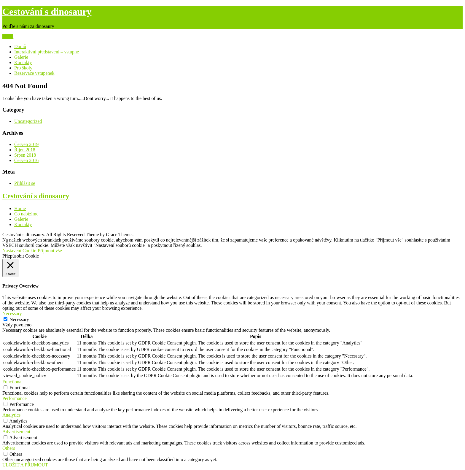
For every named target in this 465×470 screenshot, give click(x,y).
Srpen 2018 (25, 155)
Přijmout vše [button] (50, 250)
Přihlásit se (24, 183)
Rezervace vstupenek (34, 73)
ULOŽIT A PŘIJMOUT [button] (25, 464)
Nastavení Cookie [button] (19, 250)
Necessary (19, 319)
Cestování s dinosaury (47, 11)
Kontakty (23, 62)
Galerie (21, 57)
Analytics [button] (11, 414)
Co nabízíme (26, 213)
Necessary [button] (12, 313)
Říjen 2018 (24, 149)
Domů (20, 46)
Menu (7, 36)
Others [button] (8, 448)
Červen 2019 (26, 144)
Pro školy (23, 67)
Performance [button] (14, 398)
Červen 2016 (26, 160)
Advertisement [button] (16, 431)
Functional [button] (12, 381)
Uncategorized (28, 121)
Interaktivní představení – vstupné (46, 51)
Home (20, 208)
